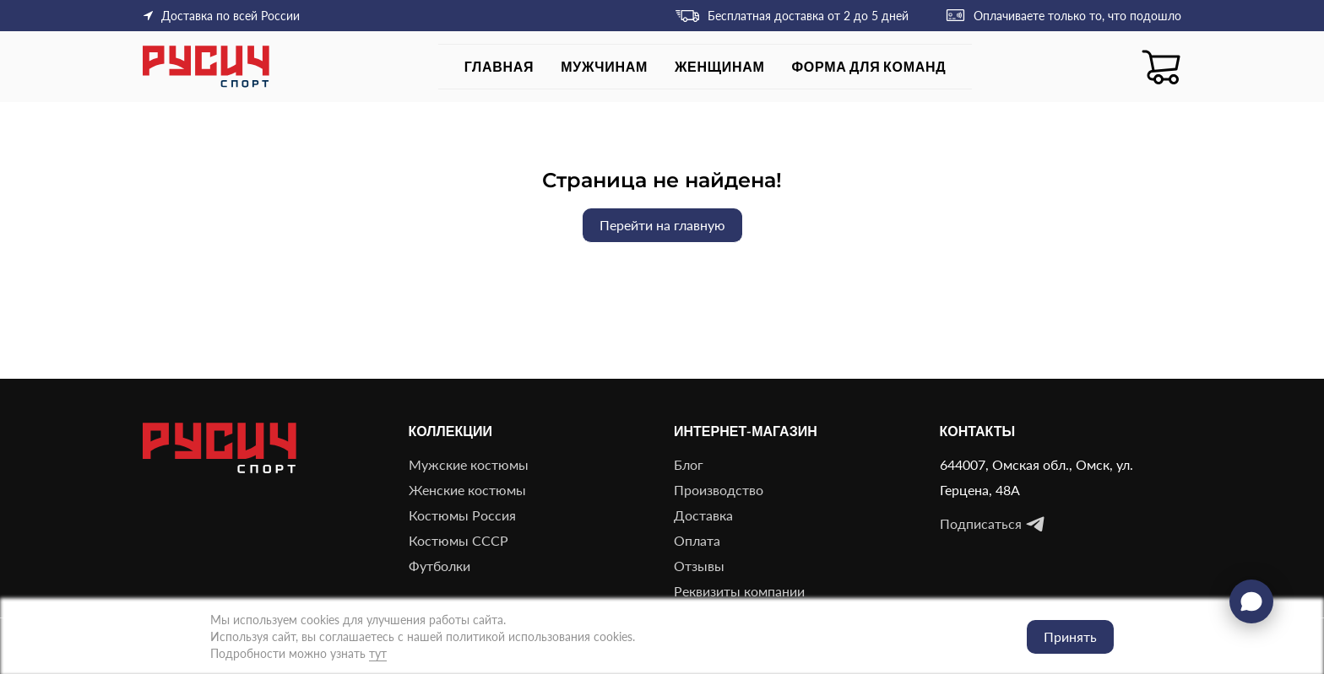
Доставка (703, 515)
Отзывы (699, 566)
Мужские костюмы (469, 464)
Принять (1070, 636)
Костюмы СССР (458, 540)
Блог (688, 464)
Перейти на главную (662, 225)
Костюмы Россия (462, 515)
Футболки (439, 566)
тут (378, 653)
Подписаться (992, 524)
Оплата (697, 540)
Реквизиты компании (739, 591)
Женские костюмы (467, 490)
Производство (718, 490)
